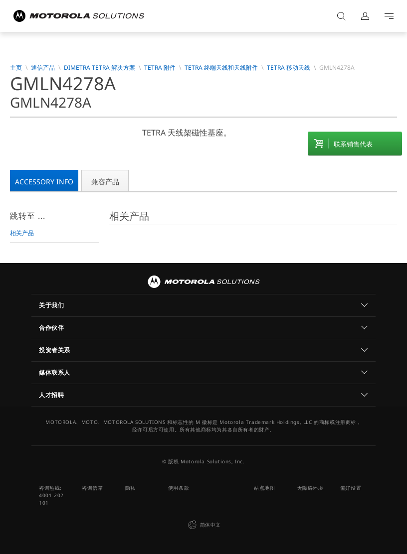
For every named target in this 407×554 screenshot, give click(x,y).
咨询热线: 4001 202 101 (51, 495)
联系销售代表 (353, 143)
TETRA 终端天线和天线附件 (221, 68)
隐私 (130, 487)
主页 (16, 68)
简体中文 (203, 525)
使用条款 (178, 487)
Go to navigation (389, 16)
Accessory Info (44, 181)
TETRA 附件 (160, 68)
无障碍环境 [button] (310, 487)
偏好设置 (350, 487)
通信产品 (43, 68)
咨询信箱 (92, 487)
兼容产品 (105, 181)
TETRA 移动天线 (288, 68)
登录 (365, 16)
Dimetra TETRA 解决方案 (99, 68)
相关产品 (22, 233)
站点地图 (264, 487)
